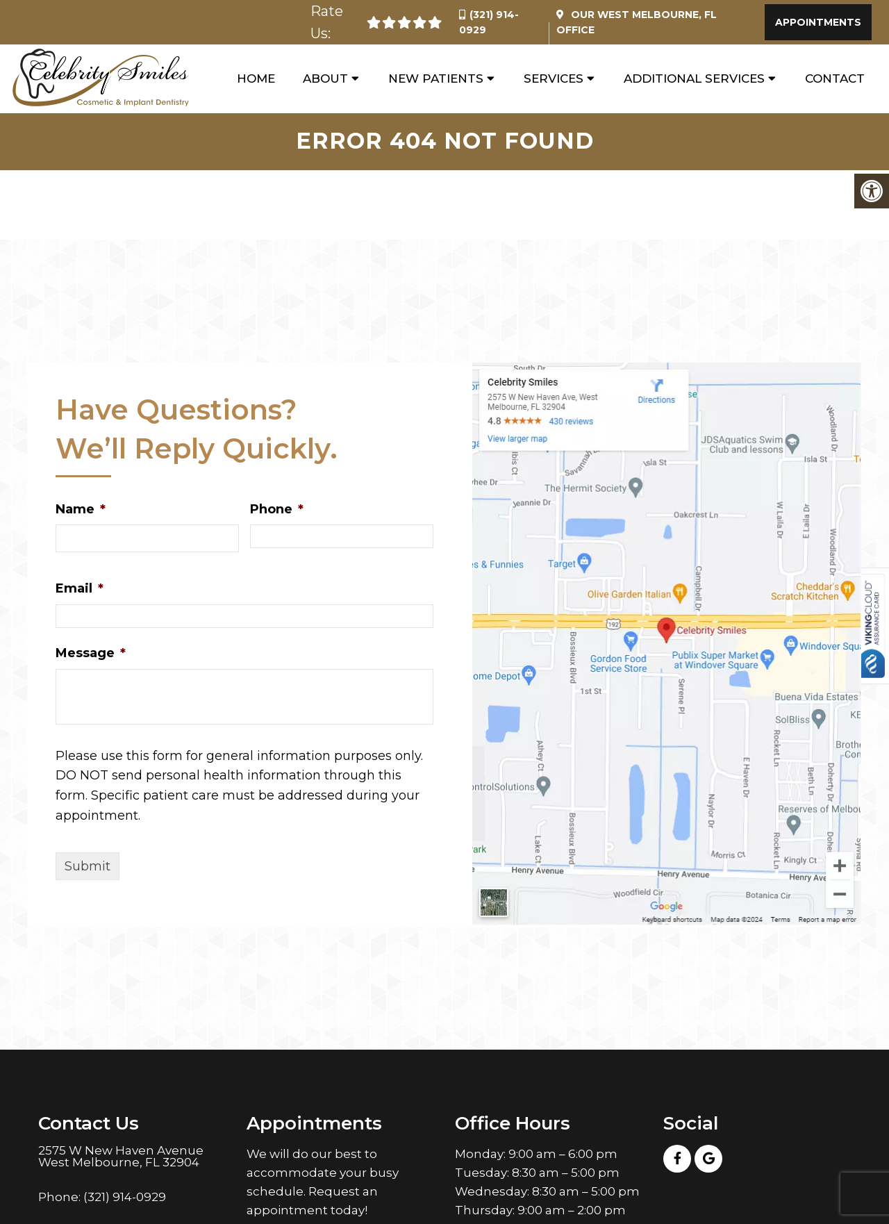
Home (256, 79)
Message (91, 655)
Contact (835, 79)
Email (79, 590)
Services (553, 79)
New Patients (435, 79)
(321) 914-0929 (124, 1199)
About (325, 79)
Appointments (818, 22)
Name (81, 510)
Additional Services (694, 79)
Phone (277, 510)
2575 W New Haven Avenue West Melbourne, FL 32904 (120, 1158)
